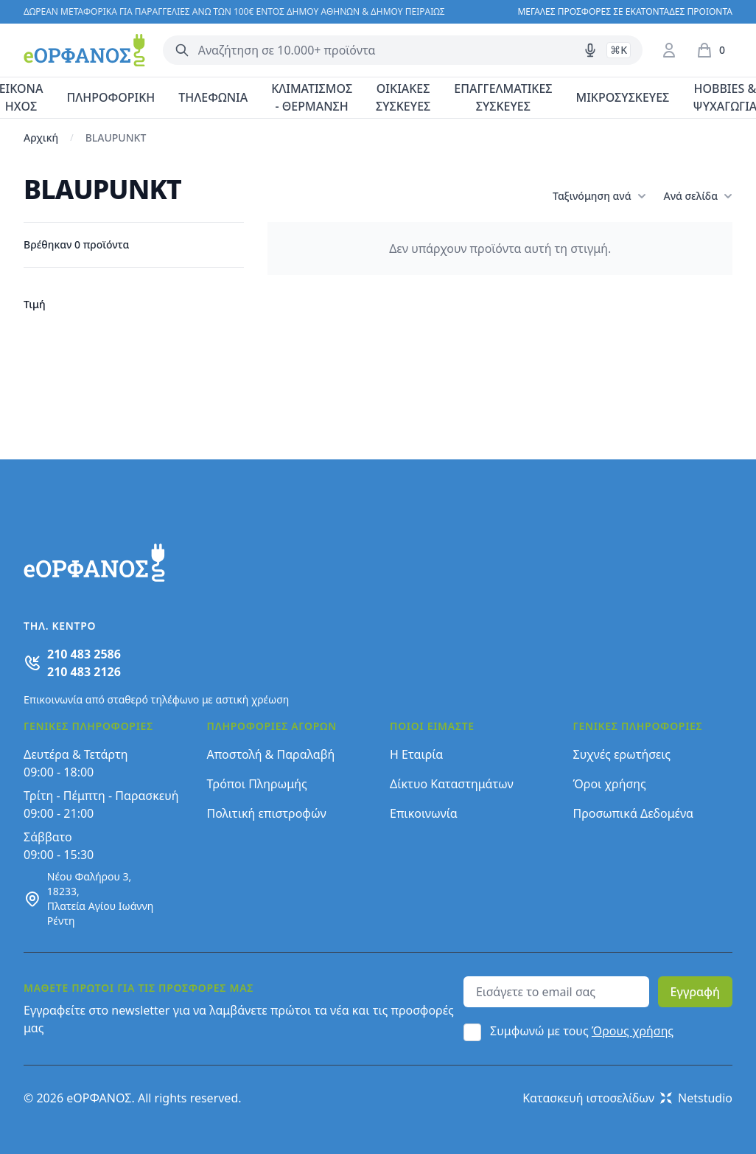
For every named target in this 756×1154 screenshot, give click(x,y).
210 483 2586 (84, 654)
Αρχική (41, 138)
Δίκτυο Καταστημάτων (452, 784)
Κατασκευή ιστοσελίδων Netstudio (627, 1098)
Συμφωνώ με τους (581, 1031)
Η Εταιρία (416, 754)
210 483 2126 (84, 672)
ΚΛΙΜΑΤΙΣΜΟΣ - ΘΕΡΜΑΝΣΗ (311, 97)
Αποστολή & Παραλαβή (271, 754)
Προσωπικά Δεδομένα (633, 813)
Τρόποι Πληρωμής (257, 784)
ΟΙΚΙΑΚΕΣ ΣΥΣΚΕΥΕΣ (403, 97)
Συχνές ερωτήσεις (622, 754)
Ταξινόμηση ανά (599, 196)
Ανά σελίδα (698, 196)
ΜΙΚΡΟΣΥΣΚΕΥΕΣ (623, 97)
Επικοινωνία (424, 813)
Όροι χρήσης (609, 784)
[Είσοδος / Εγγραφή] (669, 50)
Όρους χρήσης (632, 1031)
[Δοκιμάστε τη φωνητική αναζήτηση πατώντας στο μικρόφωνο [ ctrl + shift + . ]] (590, 50)
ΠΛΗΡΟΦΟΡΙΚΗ (110, 97)
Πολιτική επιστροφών (266, 813)
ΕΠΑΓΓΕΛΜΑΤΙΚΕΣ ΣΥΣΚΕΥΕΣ (503, 97)
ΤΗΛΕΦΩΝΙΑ (213, 97)
